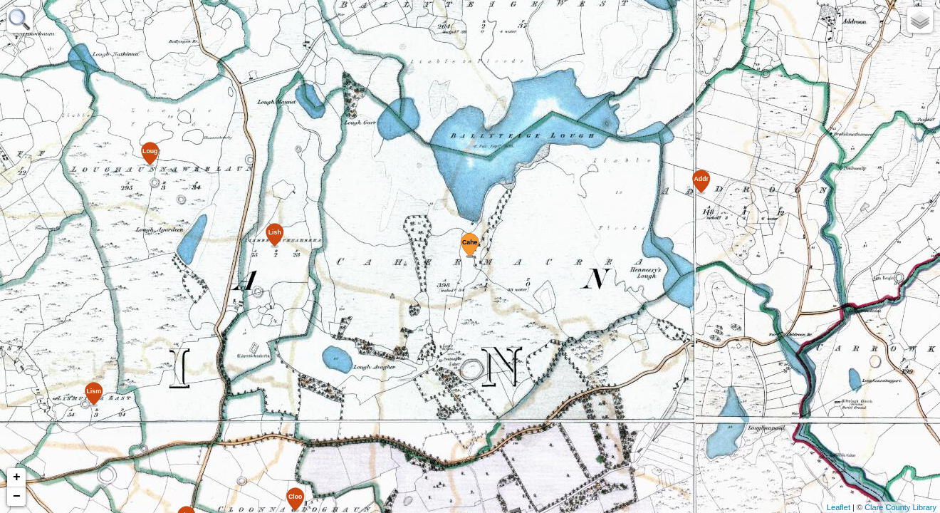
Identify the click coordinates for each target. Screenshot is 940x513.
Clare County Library (900, 507)
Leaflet (838, 507)
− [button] (17, 496)
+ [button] (17, 477)
